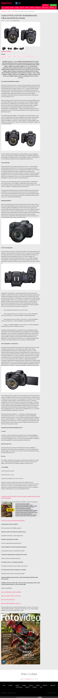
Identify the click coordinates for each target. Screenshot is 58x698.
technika (14, 56)
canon (22, 56)
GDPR (41, 687)
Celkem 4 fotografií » (6, 51)
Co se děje (7, 7)
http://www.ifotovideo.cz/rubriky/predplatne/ (11, 592)
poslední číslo (28, 678)
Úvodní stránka (3, 11)
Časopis (27, 7)
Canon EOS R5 (4, 56)
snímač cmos (4, 57)
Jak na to (22, 7)
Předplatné (38, 7)
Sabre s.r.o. (55, 692)
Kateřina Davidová (16, 20)
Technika (17, 7)
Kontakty (52, 7)
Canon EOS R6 (9, 56)
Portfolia (32, 7)
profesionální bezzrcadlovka (29, 56)
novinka (18, 56)
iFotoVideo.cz (45, 5)
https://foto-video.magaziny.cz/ (8, 599)
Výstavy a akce (45, 7)
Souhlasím (40, 697)
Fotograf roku (53, 5)
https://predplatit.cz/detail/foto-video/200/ (11, 603)
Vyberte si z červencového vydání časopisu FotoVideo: (13, 520)
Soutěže (11, 7)
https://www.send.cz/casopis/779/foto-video (11, 595)
